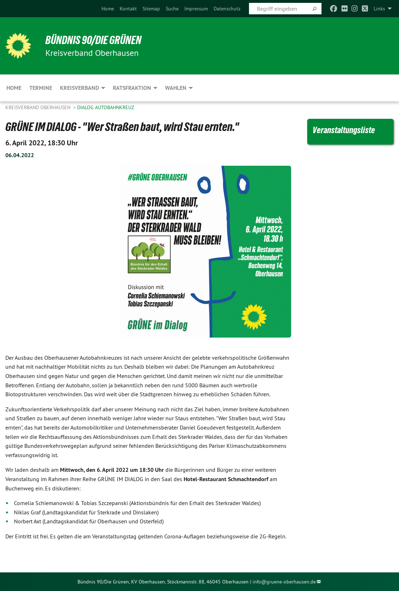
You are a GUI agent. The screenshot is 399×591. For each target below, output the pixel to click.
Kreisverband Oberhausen (38, 107)
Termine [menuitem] (40, 88)
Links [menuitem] (379, 8)
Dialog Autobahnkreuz (105, 107)
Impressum (196, 8)
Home (107, 8)
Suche (172, 8)
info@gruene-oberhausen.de (284, 581)
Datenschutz (227, 8)
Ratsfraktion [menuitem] (132, 88)
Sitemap (151, 8)
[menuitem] (107, 8)
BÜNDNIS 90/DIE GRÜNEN (93, 40)
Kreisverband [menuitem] (79, 88)
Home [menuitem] (13, 88)
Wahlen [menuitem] (175, 88)
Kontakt (128, 8)
